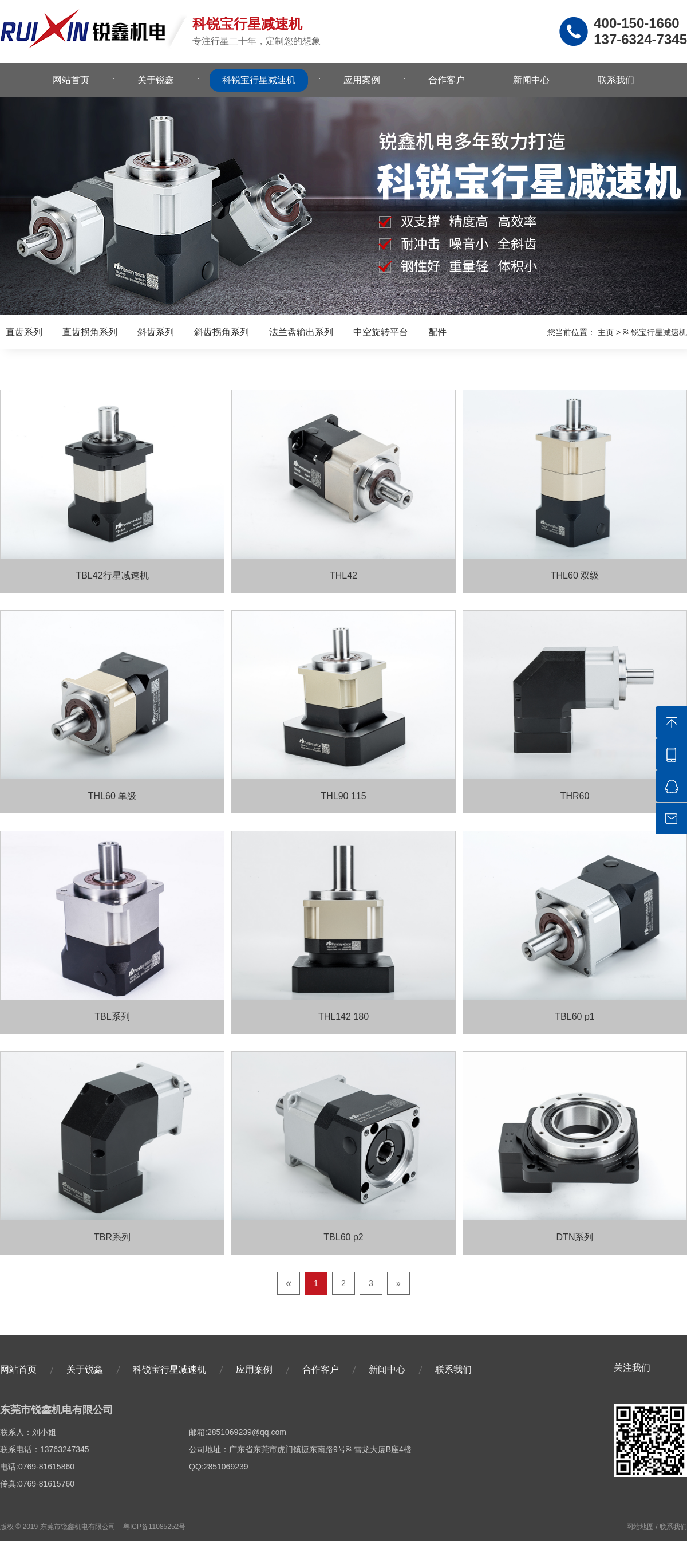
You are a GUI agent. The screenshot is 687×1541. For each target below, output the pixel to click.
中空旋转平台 (380, 332)
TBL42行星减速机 (112, 575)
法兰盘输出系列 (301, 332)
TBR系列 (112, 1237)
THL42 (343, 575)
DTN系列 (575, 1237)
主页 (606, 332)
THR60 (575, 796)
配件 (437, 332)
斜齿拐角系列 (221, 332)
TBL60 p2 (343, 1237)
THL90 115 (343, 796)
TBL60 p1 (574, 1016)
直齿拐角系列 (89, 332)
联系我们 (616, 80)
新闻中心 (531, 80)
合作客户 (446, 80)
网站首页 (71, 80)
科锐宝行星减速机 (258, 80)
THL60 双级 (575, 575)
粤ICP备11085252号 (154, 1527)
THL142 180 (343, 1016)
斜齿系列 (155, 332)
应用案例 (362, 80)
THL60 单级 (112, 796)
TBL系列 (111, 1016)
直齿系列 (24, 332)
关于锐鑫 (155, 80)
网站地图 (640, 1527)
